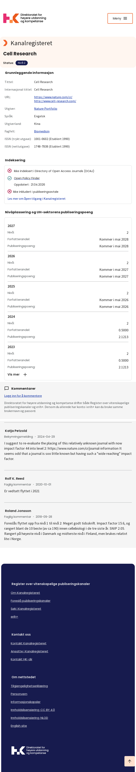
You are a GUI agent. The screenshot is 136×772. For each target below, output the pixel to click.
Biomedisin (41, 131)
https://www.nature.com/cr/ (53, 97)
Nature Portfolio (45, 109)
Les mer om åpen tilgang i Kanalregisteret (37, 199)
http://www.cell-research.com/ (55, 101)
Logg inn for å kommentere (23, 396)
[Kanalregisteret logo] (68, 43)
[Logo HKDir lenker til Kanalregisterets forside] (27, 18)
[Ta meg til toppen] (129, 761)
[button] (68, 374)
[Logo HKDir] (68, 751)
